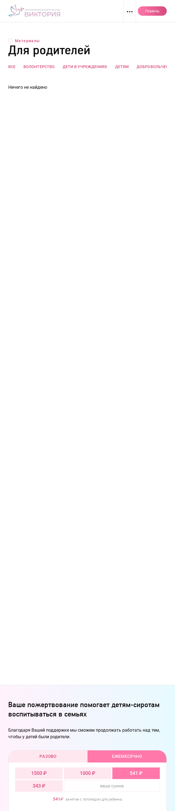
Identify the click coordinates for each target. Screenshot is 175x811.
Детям (122, 66)
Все (11, 66)
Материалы (24, 41)
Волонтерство (39, 66)
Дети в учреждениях (85, 66)
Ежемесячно (127, 756)
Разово (48, 756)
